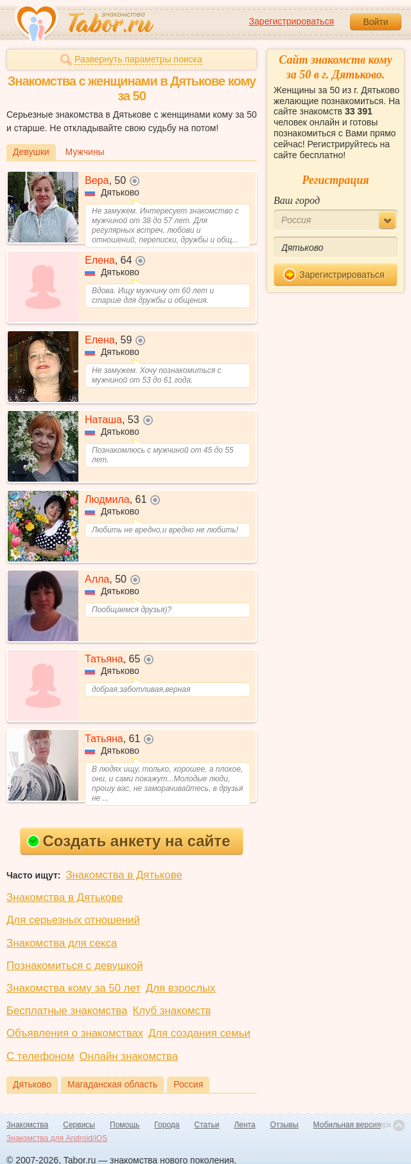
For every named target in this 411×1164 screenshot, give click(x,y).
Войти (375, 22)
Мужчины (85, 152)
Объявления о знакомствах (74, 1033)
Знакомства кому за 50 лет (73, 988)
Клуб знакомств (171, 1011)
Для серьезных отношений (73, 920)
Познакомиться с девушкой (74, 965)
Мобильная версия (347, 1124)
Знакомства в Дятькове (124, 875)
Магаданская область (112, 1084)
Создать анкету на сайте (129, 841)
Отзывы (284, 1124)
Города (166, 1124)
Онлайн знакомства (128, 1056)
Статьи (207, 1124)
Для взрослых (181, 988)
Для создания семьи (199, 1033)
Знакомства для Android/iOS (56, 1138)
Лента (244, 1124)
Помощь (124, 1124)
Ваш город (297, 200)
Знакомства (27, 1124)
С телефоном (40, 1056)
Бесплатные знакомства (66, 1011)
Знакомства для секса (61, 943)
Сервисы (79, 1124)
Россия (188, 1084)
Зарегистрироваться (291, 21)
